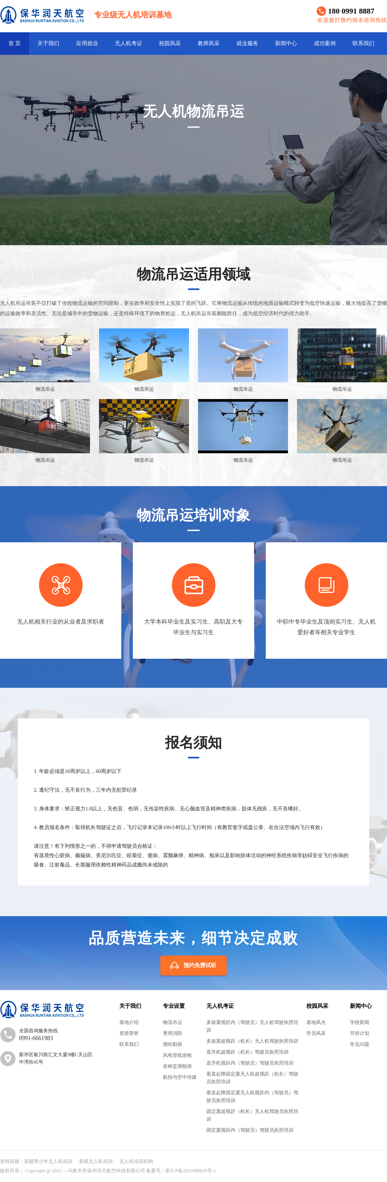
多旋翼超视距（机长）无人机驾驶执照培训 (252, 1041)
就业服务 (247, 43)
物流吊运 (172, 1022)
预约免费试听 (200, 965)
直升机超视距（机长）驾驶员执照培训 (247, 1052)
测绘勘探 (172, 1044)
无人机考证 (128, 43)
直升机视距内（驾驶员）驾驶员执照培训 (249, 1063)
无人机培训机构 (136, 1161)
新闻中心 (286, 43)
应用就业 (87, 43)
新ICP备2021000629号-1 (190, 1170)
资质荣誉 (129, 1033)
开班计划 (359, 1033)
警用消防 (172, 1033)
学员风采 (316, 1033)
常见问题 (359, 1044)
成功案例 (325, 43)
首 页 (14, 43)
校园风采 (170, 43)
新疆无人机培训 (96, 1161)
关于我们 (48, 43)
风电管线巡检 (177, 1055)
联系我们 (363, 43)
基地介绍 (129, 1022)
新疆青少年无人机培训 (48, 1161)
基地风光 (316, 1022)
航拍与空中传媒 (180, 1077)
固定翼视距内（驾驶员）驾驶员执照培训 (249, 1130)
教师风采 (209, 43)
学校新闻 (359, 1022)
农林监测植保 (177, 1066)
